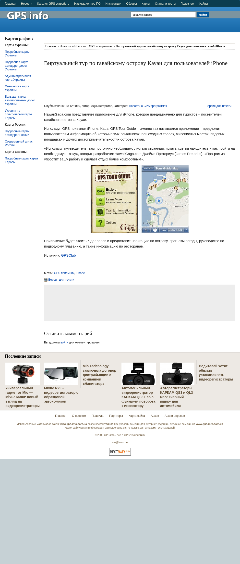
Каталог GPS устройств (53, 3)
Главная (10, 3)
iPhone (80, 273)
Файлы (203, 3)
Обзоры (131, 3)
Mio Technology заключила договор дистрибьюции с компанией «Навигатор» (99, 375)
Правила (98, 416)
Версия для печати (218, 106)
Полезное (187, 3)
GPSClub (68, 255)
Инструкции (113, 3)
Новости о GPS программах (93, 46)
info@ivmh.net (119, 442)
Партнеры (116, 416)
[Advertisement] (225, 17)
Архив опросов (175, 416)
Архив (155, 416)
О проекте (79, 416)
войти (64, 342)
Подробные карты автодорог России (17, 133)
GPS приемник (64, 273)
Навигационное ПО (87, 3)
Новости (26, 3)
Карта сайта (137, 416)
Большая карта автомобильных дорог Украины (20, 100)
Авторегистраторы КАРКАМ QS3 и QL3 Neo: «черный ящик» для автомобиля (176, 397)
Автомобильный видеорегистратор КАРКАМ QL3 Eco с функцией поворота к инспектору (138, 397)
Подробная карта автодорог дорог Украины (16, 65)
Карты (146, 3)
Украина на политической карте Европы (18, 114)
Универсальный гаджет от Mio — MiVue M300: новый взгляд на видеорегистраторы (22, 397)
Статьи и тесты (165, 3)
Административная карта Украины (18, 77)
